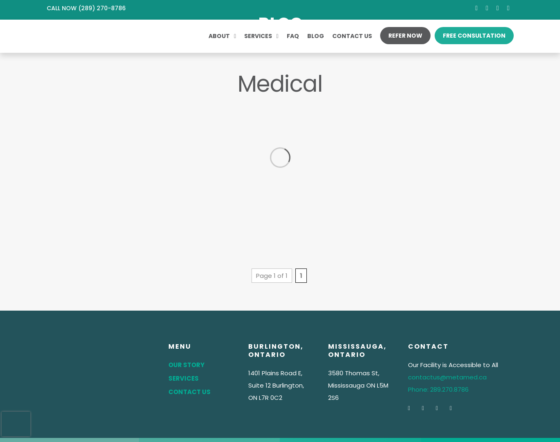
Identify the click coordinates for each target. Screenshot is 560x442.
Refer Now (405, 36)
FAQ (293, 36)
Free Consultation (474, 36)
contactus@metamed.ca (447, 377)
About (219, 36)
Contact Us (352, 36)
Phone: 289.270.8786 (438, 389)
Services (258, 36)
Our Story (186, 365)
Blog (315, 36)
